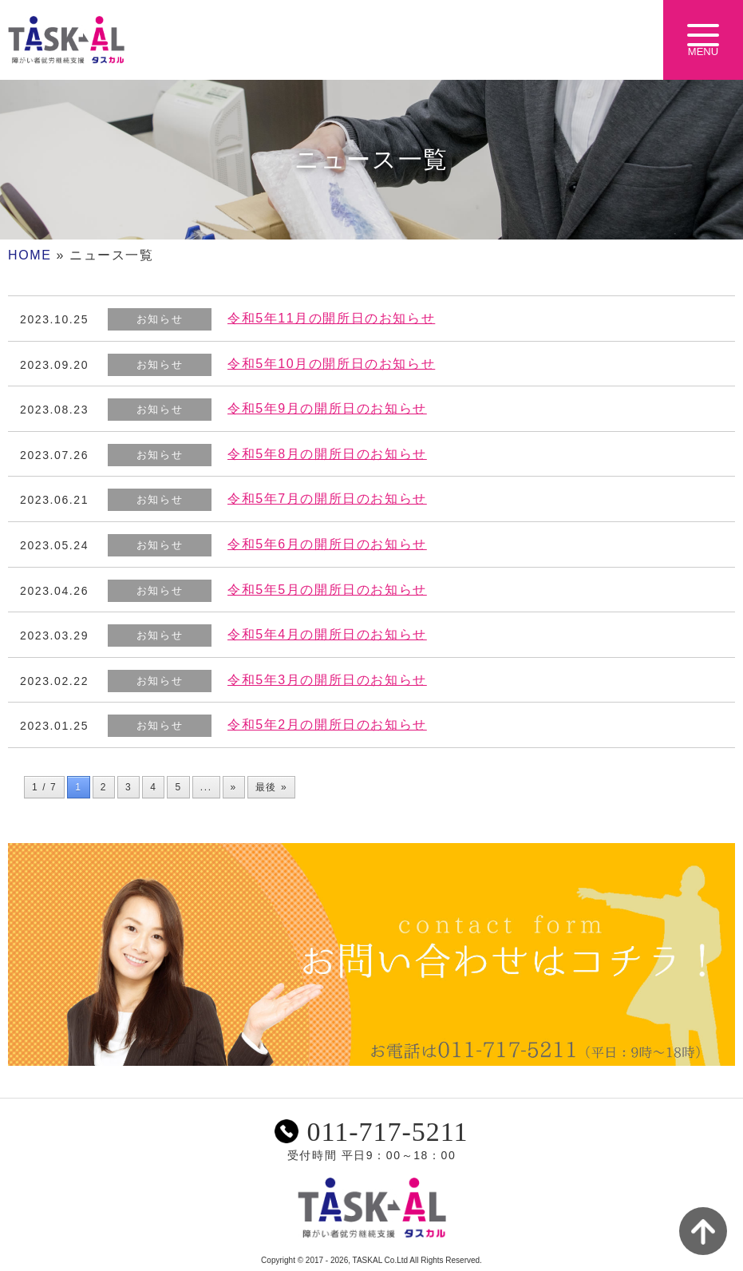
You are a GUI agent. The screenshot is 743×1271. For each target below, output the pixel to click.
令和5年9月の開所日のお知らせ (327, 408)
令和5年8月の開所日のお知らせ (327, 454)
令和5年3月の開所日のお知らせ (327, 680)
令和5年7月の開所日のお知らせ (327, 498)
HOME (29, 255)
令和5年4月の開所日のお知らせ (327, 634)
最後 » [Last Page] (271, 787)
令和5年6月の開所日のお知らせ (327, 544)
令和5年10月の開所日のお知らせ (331, 363)
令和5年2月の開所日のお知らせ (327, 724)
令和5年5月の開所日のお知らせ (327, 589)
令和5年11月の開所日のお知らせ (331, 318)
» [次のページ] (234, 787)
